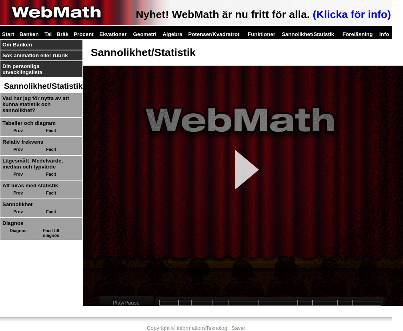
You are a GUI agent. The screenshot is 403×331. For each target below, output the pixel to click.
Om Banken (17, 45)
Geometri (144, 34)
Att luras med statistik (30, 186)
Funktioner (261, 34)
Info (384, 34)
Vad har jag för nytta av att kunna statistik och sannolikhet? (35, 104)
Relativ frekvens (22, 142)
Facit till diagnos (51, 233)
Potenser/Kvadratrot (213, 34)
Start (8, 34)
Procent (84, 34)
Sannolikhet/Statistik (308, 34)
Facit (51, 130)
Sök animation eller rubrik (35, 55)
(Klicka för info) (352, 14)
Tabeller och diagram (29, 123)
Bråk (62, 34)
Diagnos (18, 230)
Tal (48, 34)
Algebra (172, 34)
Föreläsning (358, 34)
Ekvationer (112, 34)
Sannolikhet (17, 204)
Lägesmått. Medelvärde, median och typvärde (32, 164)
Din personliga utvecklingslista (22, 69)
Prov (18, 130)
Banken (28, 34)
